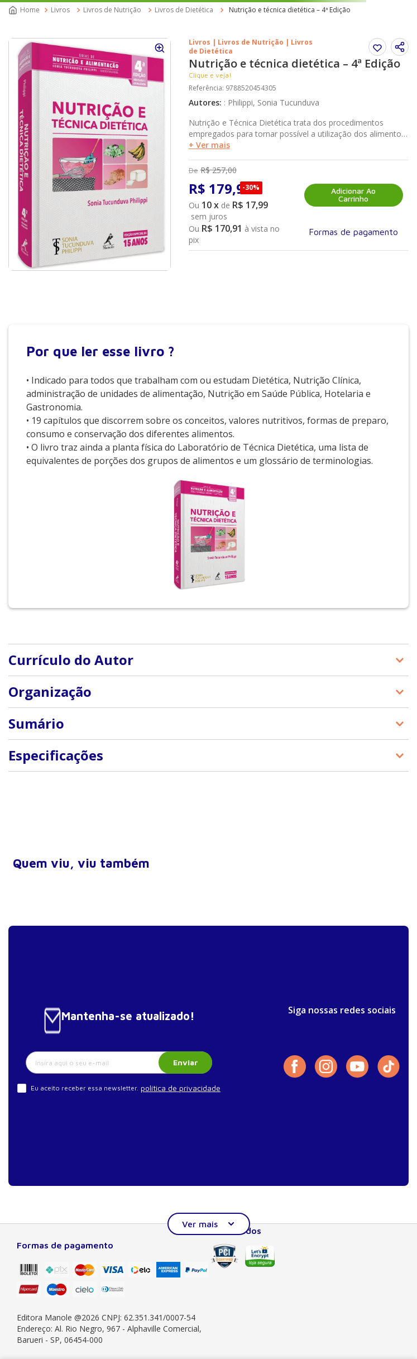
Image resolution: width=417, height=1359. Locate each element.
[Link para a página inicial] (25, 10)
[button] (400, 47)
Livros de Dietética (184, 10)
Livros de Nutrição (112, 10)
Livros (60, 10)
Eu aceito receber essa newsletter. (84, 1088)
